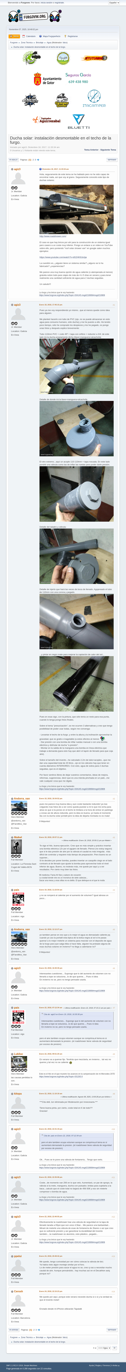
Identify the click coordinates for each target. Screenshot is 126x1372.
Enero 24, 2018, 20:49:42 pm (50, 1256)
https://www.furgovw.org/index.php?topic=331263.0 (61, 1076)
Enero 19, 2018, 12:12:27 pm (50, 929)
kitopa (18, 1093)
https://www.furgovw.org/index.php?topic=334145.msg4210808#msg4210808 (72, 295)
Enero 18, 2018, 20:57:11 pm (50, 837)
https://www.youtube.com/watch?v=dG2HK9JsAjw (63, 257)
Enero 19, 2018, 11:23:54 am (50, 890)
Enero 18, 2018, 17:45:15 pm (50, 305)
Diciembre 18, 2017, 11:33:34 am (55, 169)
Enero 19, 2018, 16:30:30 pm (50, 968)
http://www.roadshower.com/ (52, 236)
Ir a (94, 1348)
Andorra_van (22, 798)
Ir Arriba (13, 1330)
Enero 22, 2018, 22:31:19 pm (50, 1129)
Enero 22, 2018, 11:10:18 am (50, 1094)
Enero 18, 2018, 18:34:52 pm (50, 798)
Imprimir (112, 160)
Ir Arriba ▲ (115, 1365)
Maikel (18, 837)
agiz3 (17, 169)
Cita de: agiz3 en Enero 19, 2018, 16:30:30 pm (63, 1014)
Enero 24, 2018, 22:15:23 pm (50, 1291)
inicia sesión (46, 2)
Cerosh (18, 1291)
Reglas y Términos (103, 1365)
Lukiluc (18, 1054)
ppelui (18, 1256)
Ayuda (91, 1365)
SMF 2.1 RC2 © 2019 (14, 1365)
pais (16, 889)
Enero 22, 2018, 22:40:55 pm (50, 1216)
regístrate (59, 2)
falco (65, 42)
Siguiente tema (108, 150)
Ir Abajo (13, 160)
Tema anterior (91, 150)
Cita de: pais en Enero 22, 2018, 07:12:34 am (63, 1136)
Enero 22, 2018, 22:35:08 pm (50, 1177)
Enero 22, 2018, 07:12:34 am (50, 1008)
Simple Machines (30, 1365)
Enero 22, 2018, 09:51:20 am (50, 1054)
